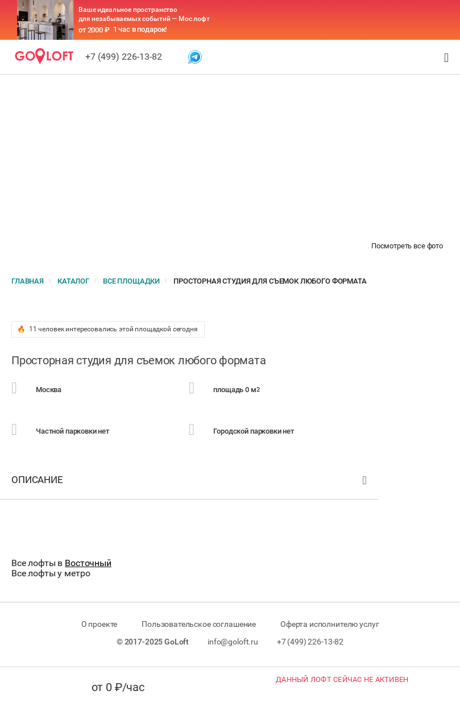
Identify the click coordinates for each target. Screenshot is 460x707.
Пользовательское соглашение (199, 624)
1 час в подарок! (140, 29)
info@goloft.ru (233, 641)
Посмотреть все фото (407, 246)
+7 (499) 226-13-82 (123, 56)
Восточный (88, 563)
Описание (190, 482)
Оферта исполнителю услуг (329, 624)
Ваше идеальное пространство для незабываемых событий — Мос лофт (144, 14)
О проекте (99, 624)
